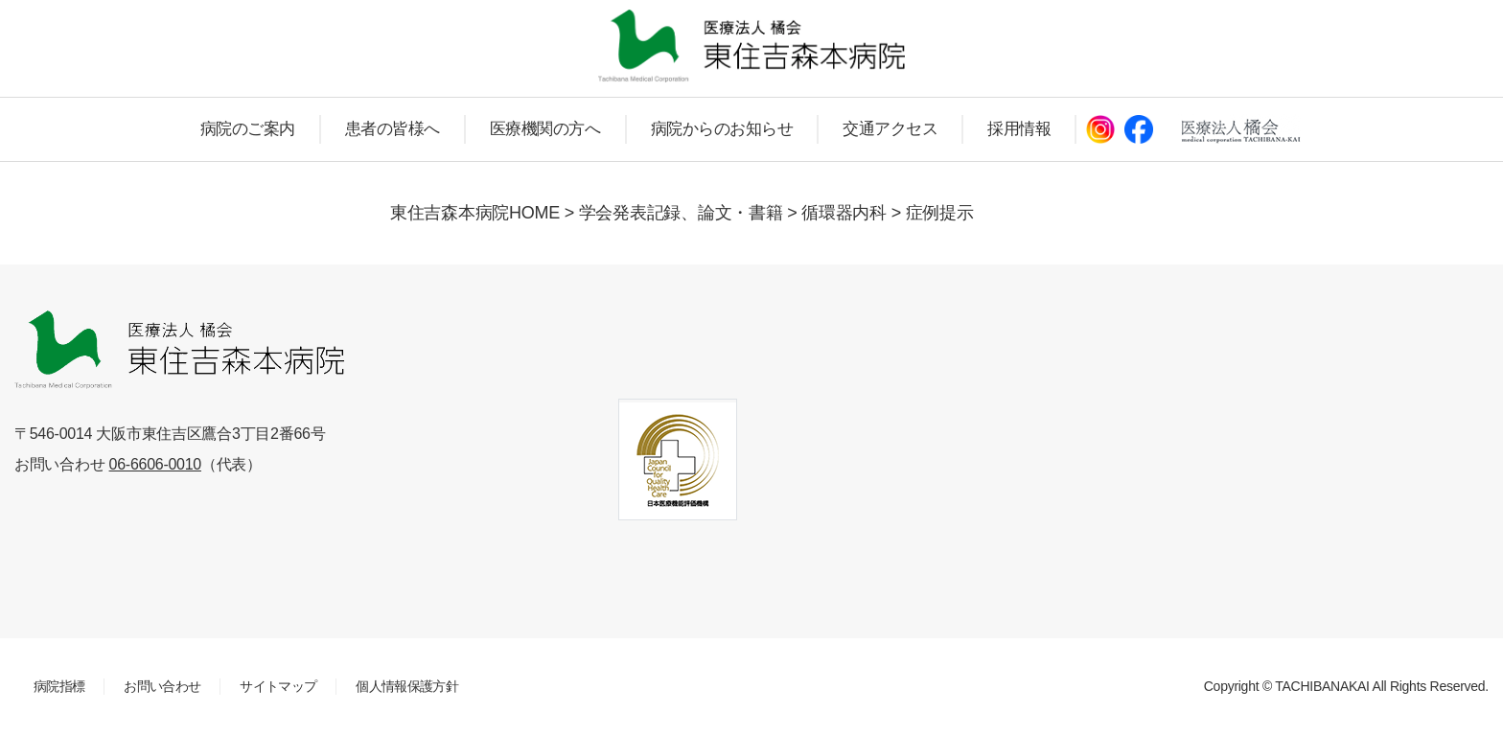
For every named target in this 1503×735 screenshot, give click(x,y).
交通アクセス (890, 129)
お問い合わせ (162, 686)
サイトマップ (278, 686)
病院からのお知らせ (722, 129)
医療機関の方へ (545, 129)
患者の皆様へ (392, 129)
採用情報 (1019, 129)
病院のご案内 (247, 129)
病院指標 (59, 686)
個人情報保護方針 (407, 686)
